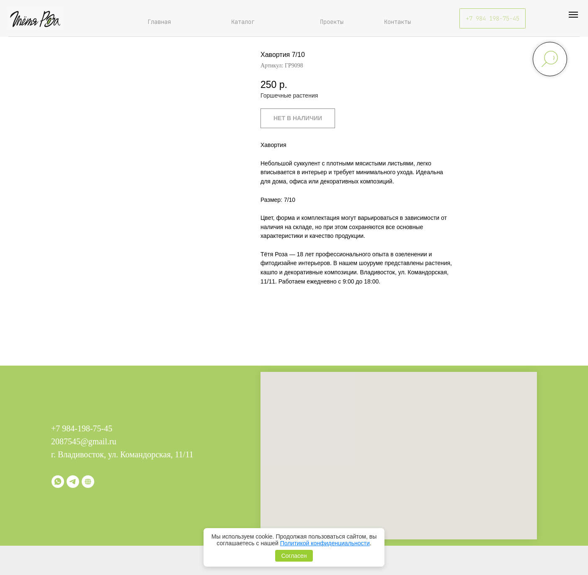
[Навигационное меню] (573, 15)
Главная (159, 22)
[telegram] (73, 481)
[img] (35, 18)
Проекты (331, 22)
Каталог (243, 22)
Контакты (397, 22)
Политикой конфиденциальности (325, 543)
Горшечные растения (289, 95)
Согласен (294, 555)
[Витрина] (88, 481)
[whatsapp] (58, 481)
